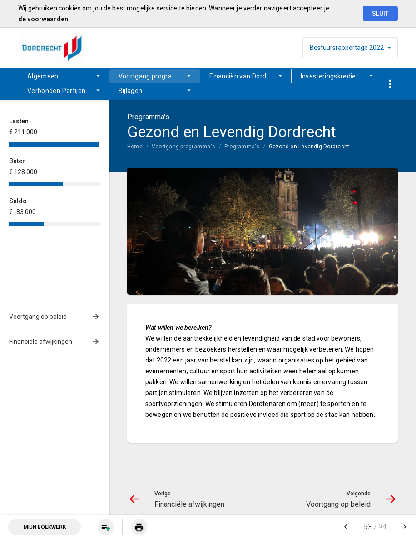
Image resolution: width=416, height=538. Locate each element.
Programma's (242, 146)
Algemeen (43, 76)
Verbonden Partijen (56, 90)
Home (135, 146)
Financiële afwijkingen (40, 341)
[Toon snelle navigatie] (390, 84)
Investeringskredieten (333, 76)
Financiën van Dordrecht (245, 76)
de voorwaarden (43, 19)
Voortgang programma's (155, 76)
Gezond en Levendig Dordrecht (309, 146)
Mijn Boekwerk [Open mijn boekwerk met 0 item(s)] (45, 527)
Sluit (380, 13)
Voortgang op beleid (38, 316)
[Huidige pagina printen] (139, 527)
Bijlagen (131, 90)
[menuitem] (63, 76)
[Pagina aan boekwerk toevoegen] (106, 527)
